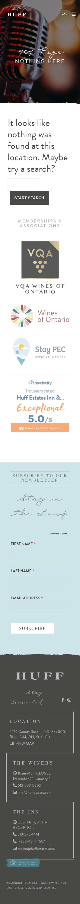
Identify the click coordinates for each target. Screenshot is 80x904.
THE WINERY (33, 762)
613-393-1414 (26, 833)
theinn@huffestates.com (34, 847)
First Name (23, 543)
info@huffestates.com (32, 791)
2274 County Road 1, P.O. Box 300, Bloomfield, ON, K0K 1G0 (38, 732)
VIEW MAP (22, 742)
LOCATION (26, 720)
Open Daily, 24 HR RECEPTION (30, 823)
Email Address (27, 598)
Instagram (69, 698)
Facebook (63, 698)
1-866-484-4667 (29, 840)
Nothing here (40, 61)
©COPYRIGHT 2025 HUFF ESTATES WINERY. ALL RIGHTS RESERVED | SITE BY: (37, 884)
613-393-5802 (27, 784)
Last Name (22, 570)
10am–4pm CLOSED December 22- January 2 (32, 774)
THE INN (26, 810)
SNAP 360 (50, 886)
